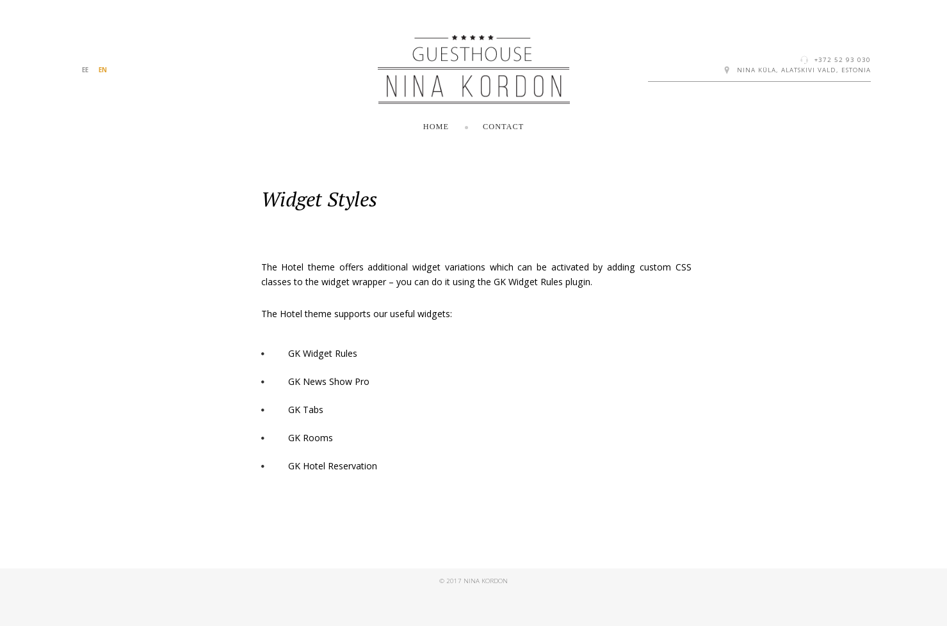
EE (85, 70)
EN (103, 70)
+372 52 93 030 (842, 60)
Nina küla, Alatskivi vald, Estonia (804, 70)
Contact (503, 126)
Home (436, 126)
